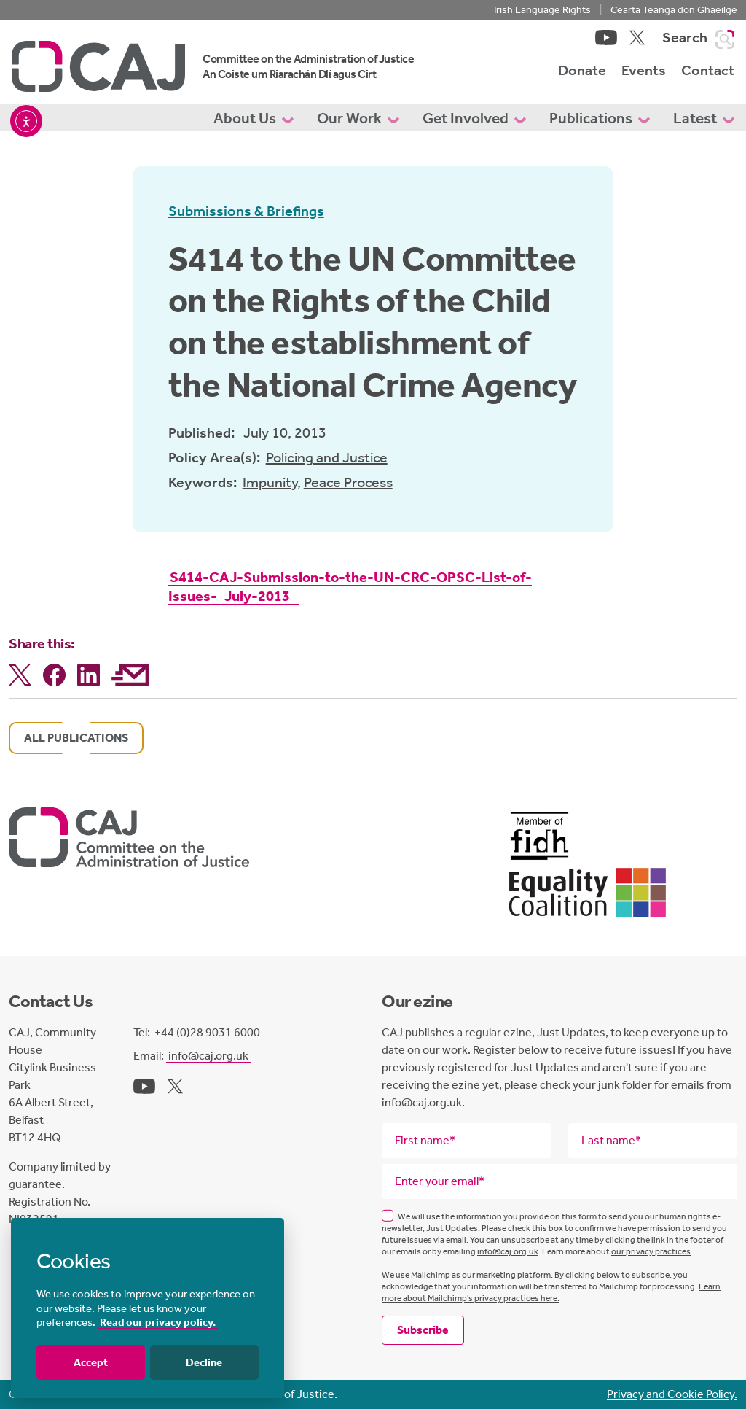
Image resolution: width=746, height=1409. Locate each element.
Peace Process (348, 482)
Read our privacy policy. (158, 1322)
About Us (253, 118)
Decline (204, 1362)
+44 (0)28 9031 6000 (207, 1032)
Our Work (358, 118)
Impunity (270, 482)
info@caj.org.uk (208, 1056)
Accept (91, 1362)
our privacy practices (651, 1251)
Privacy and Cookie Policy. (672, 1394)
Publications (599, 118)
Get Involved (474, 118)
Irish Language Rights (542, 10)
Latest (703, 118)
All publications (76, 738)
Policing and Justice (327, 457)
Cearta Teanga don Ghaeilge (673, 10)
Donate (582, 70)
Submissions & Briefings (246, 211)
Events (643, 70)
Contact (707, 70)
